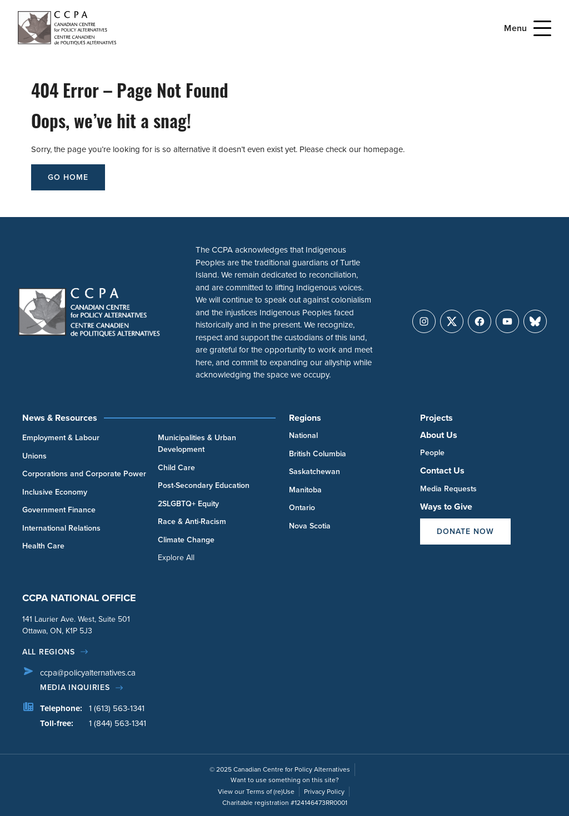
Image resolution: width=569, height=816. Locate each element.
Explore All (176, 557)
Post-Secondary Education (203, 485)
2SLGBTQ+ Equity (188, 504)
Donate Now (465, 531)
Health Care (43, 546)
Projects (436, 417)
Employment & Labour (60, 438)
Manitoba (305, 490)
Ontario (302, 507)
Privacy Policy (324, 792)
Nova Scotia (310, 526)
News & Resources (59, 417)
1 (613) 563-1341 (116, 708)
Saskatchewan (314, 471)
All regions (48, 652)
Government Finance (59, 510)
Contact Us (442, 470)
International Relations (61, 528)
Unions (34, 456)
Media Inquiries (75, 687)
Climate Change (186, 540)
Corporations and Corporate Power (84, 474)
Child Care (176, 468)
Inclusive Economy (54, 492)
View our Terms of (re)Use (256, 792)
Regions (305, 417)
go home (68, 177)
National (303, 435)
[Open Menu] (542, 28)
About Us (438, 435)
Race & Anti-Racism (192, 521)
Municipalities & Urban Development (197, 443)
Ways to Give (446, 506)
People (432, 453)
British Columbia (317, 454)
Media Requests (448, 489)
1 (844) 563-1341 (117, 723)
